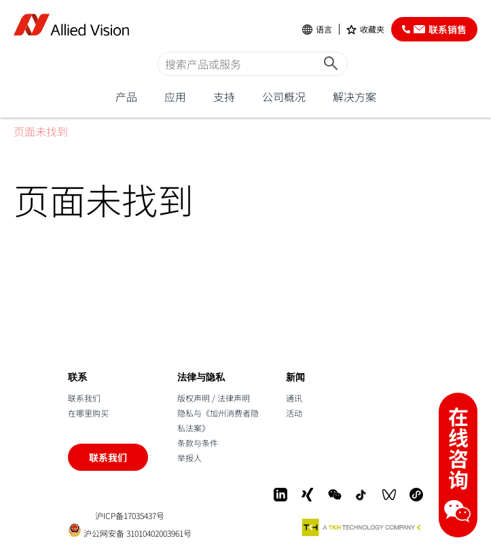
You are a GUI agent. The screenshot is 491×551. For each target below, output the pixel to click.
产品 (126, 96)
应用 (175, 96)
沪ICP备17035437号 (129, 516)
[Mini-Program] (416, 494)
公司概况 (284, 96)
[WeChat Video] (389, 494)
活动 (294, 413)
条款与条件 (197, 442)
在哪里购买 (88, 413)
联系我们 (84, 398)
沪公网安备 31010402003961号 (130, 530)
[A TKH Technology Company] (362, 527)
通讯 (294, 398)
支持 (224, 96)
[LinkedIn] (280, 494)
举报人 (189, 457)
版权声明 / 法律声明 (213, 398)
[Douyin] (362, 494)
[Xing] (307, 494)
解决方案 (354, 96)
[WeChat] (335, 494)
